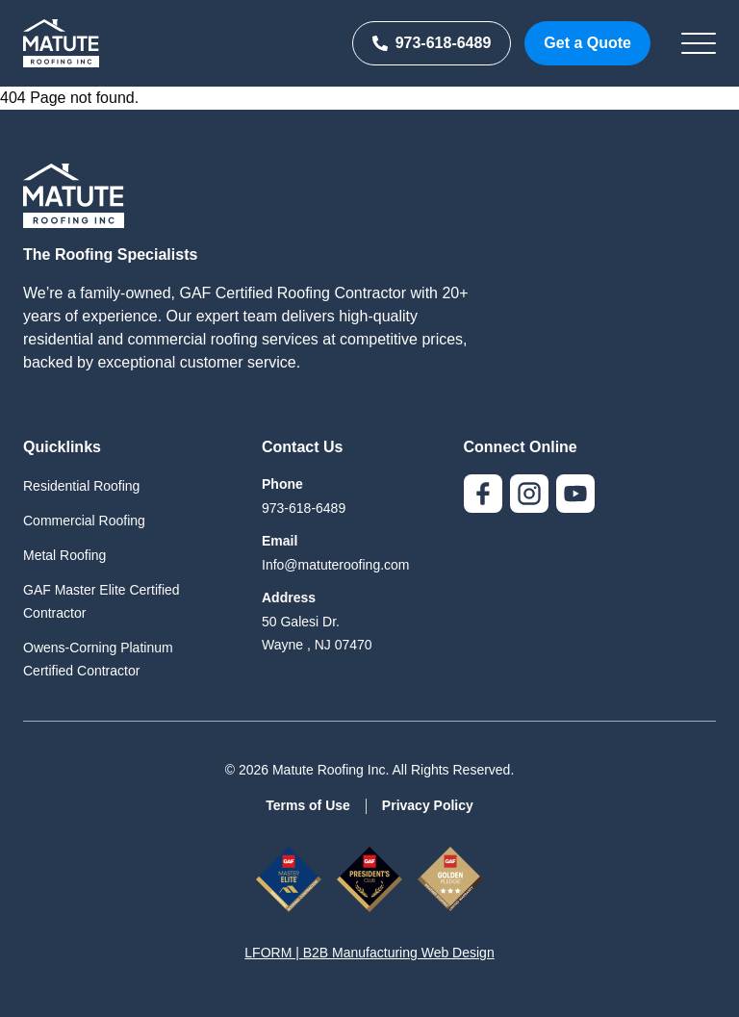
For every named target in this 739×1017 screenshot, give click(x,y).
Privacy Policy (427, 805)
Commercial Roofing (84, 520)
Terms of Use (308, 805)
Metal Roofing (64, 555)
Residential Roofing (81, 486)
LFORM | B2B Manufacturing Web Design (369, 952)
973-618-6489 (432, 43)
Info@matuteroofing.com (336, 564)
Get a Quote (587, 43)
